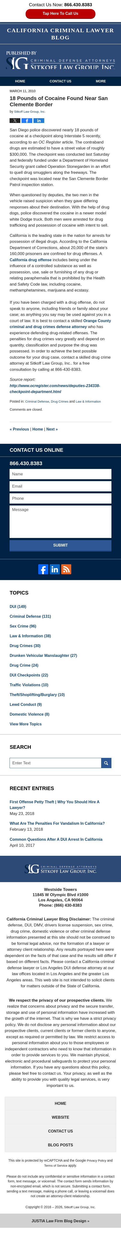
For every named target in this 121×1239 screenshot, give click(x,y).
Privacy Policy (96, 1171)
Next (54, 430)
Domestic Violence (31, 719)
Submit (60, 546)
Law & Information (91, 402)
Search (106, 769)
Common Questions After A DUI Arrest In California (59, 846)
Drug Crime (25, 669)
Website (60, 1126)
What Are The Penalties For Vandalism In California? (60, 830)
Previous (20, 430)
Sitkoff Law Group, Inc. (79, 1218)
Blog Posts (60, 1155)
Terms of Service (56, 1176)
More (101, 82)
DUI (18, 608)
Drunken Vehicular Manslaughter (45, 658)
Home (20, 82)
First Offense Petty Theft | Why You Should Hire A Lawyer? (57, 811)
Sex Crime (24, 628)
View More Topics (27, 730)
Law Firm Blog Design (59, 1232)
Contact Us (61, 82)
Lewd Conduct (27, 709)
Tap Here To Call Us (60, 13)
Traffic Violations (30, 689)
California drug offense (32, 261)
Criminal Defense (38, 402)
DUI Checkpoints (30, 679)
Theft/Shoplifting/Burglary (39, 699)
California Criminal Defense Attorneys (60, 61)
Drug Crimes (61, 402)
